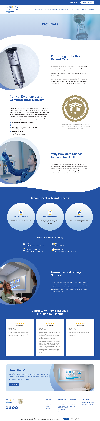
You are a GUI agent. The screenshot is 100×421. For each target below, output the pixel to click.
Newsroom (73, 406)
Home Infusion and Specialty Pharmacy (63, 407)
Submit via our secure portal (34, 251)
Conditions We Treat (67, 9)
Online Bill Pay (74, 2)
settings (56, 419)
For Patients (38, 9)
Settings (73, 418)
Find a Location (62, 411)
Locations (77, 9)
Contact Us (91, 9)
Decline (65, 418)
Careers (48, 406)
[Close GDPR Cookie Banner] (79, 419)
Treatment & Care (74, 404)
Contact (48, 408)
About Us (85, 9)
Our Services (56, 9)
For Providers (47, 9)
